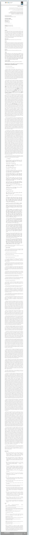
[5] (22, 344)
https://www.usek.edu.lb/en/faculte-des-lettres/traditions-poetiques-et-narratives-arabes (14, 470)
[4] (9, 344)
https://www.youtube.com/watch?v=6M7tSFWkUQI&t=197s (13, 515)
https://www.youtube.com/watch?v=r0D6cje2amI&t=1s (13, 511)
